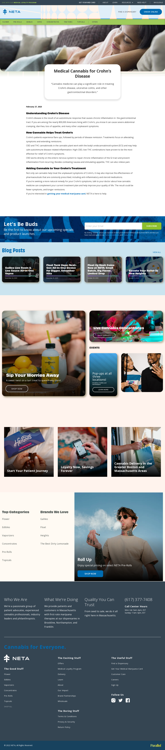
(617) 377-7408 (138, 599)
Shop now (90, 573)
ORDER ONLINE (151, 12)
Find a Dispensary (127, 12)
